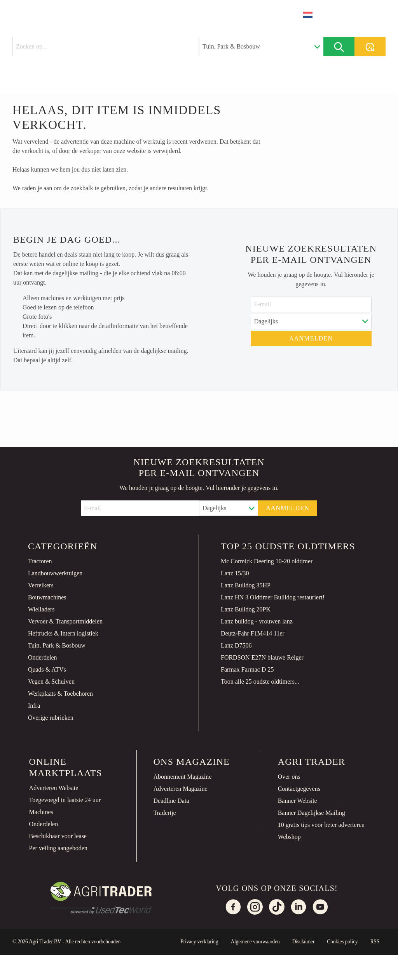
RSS (374, 942)
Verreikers (41, 585)
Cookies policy (342, 942)
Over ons (289, 776)
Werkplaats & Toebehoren (60, 693)
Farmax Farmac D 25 (247, 669)
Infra (34, 705)
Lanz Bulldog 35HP (246, 585)
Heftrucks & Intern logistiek (63, 633)
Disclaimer (303, 942)
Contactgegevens (299, 788)
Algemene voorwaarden (254, 942)
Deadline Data (171, 800)
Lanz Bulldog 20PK (246, 609)
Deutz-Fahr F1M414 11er (253, 633)
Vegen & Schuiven (51, 681)
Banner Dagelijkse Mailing (311, 812)
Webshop (289, 836)
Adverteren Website (54, 788)
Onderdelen (42, 657)
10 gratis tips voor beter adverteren (321, 824)
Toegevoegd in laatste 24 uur (65, 800)
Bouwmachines (47, 597)
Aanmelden (311, 338)
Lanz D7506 (236, 645)
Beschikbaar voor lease (58, 836)
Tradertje (165, 812)
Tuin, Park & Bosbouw (57, 645)
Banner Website (297, 800)
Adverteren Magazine (181, 788)
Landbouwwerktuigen (55, 573)
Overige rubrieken (50, 717)
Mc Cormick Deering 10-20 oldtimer (266, 561)
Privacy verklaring (199, 942)
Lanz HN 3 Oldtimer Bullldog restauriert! (273, 597)
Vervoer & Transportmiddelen (65, 621)
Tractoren (40, 561)
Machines (41, 812)
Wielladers (41, 609)
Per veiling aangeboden (58, 848)
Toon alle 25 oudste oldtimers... (260, 681)
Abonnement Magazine (183, 776)
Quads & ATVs (47, 669)
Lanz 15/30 (235, 573)
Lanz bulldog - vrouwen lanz (257, 621)
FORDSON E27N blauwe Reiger (262, 657)
